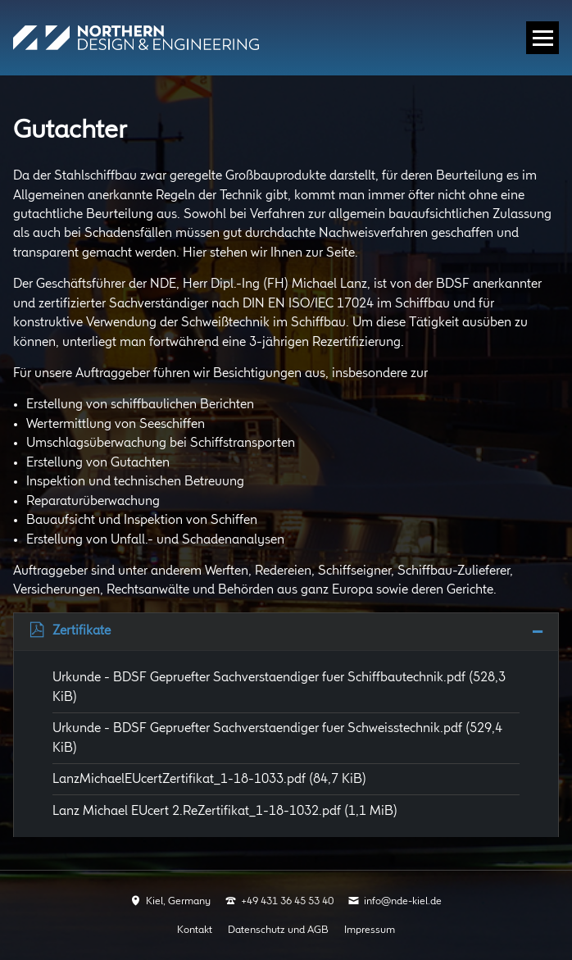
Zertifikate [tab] (81, 631)
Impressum (369, 930)
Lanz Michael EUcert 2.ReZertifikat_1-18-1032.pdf (224, 811)
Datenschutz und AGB (278, 930)
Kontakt (194, 930)
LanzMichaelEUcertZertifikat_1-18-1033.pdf (209, 779)
